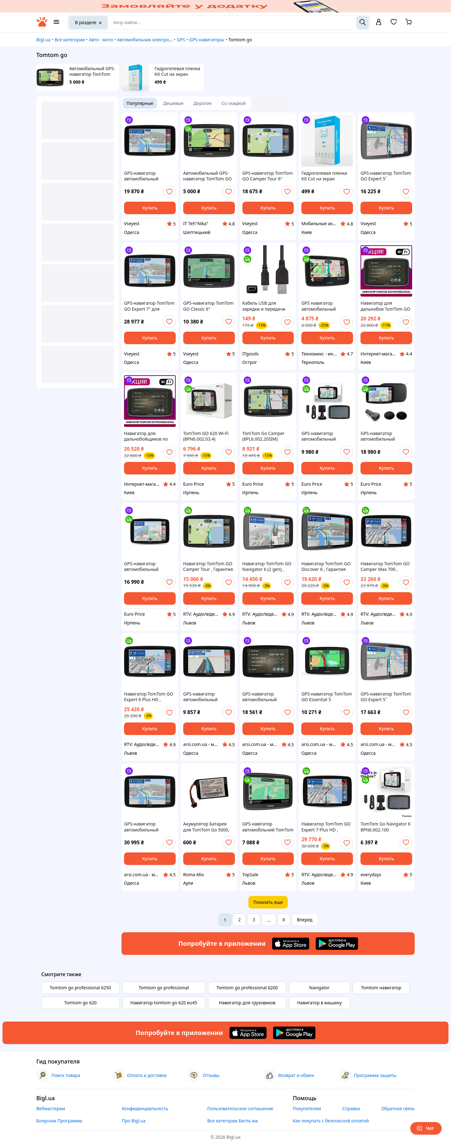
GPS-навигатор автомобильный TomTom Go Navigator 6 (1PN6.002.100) (326, 436)
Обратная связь (398, 1108)
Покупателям (307, 1108)
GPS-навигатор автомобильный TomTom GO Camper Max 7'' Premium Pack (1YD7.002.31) (383, 436)
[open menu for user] (378, 22)
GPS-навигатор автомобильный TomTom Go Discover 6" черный (148, 176)
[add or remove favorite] (169, 191)
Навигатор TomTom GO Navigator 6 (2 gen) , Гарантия (267, 566)
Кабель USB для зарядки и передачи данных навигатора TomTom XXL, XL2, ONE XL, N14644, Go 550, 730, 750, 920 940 (267, 306)
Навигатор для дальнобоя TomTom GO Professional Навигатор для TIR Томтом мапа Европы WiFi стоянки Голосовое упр (385, 306)
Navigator (319, 988)
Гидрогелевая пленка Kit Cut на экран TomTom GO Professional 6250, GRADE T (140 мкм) (177, 71)
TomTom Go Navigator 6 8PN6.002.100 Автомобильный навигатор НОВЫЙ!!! (385, 826)
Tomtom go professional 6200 (247, 988)
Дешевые (173, 103)
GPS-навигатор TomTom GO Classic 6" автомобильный (208, 306)
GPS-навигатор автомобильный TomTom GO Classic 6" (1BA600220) (206, 696)
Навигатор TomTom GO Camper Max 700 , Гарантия (385, 566)
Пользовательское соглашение (240, 1108)
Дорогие (203, 103)
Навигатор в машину (319, 1003)
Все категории (69, 40)
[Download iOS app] (290, 943)
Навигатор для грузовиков (247, 1003)
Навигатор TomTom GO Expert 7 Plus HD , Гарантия (325, 826)
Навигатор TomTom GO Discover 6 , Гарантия (325, 566)
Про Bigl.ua (134, 1121)
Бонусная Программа (59, 1121)
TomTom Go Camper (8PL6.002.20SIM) (263, 436)
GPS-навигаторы (206, 40)
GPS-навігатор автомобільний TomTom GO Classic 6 (267, 826)
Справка (351, 1108)
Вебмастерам (50, 1108)
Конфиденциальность (145, 1108)
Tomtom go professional (164, 988)
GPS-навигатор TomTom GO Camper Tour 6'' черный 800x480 (267, 176)
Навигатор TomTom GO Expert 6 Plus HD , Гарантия (148, 696)
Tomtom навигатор (381, 988)
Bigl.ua (43, 40)
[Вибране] (393, 24)
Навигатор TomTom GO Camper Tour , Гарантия (208, 566)
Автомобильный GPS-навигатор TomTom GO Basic (92, 71)
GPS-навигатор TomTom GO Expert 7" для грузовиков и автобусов (149, 306)
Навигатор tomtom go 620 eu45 (163, 1003)
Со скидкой (234, 103)
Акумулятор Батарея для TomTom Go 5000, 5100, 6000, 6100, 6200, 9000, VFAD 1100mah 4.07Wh (207, 826)
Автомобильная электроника (148, 40)
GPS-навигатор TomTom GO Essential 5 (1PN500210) (326, 696)
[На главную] (42, 25)
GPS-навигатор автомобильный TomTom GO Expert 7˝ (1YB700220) (146, 826)
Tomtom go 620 (80, 1003)
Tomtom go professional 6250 (80, 988)
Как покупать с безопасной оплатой (331, 1121)
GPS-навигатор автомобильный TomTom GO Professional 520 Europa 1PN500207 (267, 696)
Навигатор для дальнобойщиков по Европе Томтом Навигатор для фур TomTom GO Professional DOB (146, 436)
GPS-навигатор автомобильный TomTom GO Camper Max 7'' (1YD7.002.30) (146, 566)
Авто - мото (101, 40)
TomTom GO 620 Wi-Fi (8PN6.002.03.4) (206, 436)
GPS (181, 40)
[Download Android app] (337, 943)
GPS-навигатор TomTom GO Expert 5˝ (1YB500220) (385, 176)
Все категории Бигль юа (232, 1121)
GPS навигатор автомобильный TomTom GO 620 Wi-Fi (324, 306)
